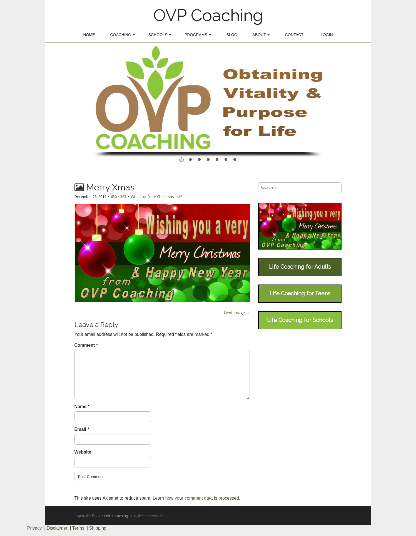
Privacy (34, 528)
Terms (78, 528)
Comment (86, 345)
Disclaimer (57, 528)
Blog (231, 34)
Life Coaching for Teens (300, 293)
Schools (159, 34)
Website (82, 452)
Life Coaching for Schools (300, 320)
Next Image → (237, 312)
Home (89, 34)
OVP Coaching (208, 15)
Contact (294, 34)
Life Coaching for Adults (300, 266)
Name (81, 406)
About (261, 34)
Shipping (97, 528)
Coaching (122, 34)
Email (81, 429)
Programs (198, 34)
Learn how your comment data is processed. (196, 498)
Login (327, 34)
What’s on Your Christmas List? (156, 196)
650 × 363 (118, 196)
